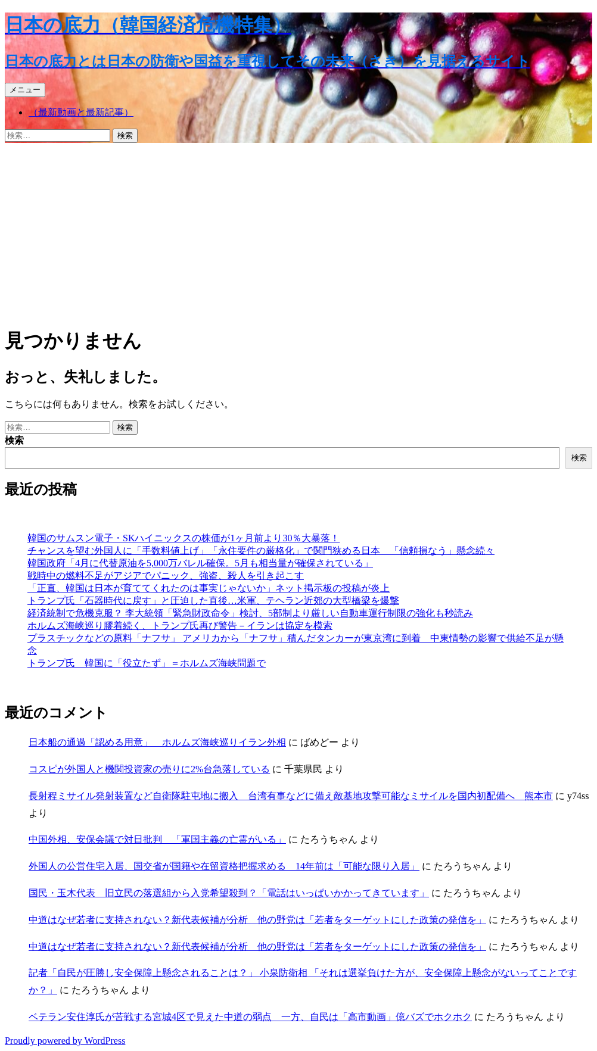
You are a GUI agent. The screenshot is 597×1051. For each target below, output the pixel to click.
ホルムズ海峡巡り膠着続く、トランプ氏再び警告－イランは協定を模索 (179, 625)
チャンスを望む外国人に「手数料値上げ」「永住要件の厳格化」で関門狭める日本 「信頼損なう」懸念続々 (261, 550)
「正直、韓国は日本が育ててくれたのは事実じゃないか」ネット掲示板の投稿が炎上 (208, 588)
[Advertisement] (298, 232)
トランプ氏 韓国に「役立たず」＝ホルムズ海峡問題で (146, 663)
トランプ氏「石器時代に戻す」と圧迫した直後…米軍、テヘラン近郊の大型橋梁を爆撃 (213, 600)
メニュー (25, 89)
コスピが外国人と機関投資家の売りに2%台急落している (149, 769)
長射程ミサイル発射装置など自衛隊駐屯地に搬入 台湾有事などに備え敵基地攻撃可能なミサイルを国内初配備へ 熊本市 (291, 796)
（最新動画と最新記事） (81, 112)
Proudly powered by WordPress (65, 1041)
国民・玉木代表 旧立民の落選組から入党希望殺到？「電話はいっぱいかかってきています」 (229, 893)
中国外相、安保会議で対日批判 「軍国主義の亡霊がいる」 (157, 839)
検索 (14, 440)
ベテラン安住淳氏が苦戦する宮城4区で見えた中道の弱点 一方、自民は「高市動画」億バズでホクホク (250, 1017)
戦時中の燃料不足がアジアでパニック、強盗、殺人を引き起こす (165, 575)
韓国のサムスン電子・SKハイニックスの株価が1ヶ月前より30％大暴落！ (183, 538)
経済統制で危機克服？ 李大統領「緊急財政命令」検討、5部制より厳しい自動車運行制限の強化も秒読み (250, 613)
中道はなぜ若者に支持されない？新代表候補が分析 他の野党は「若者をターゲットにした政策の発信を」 (257, 920)
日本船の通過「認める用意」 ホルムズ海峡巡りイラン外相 (157, 742)
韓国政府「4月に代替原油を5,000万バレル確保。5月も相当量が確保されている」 (200, 563)
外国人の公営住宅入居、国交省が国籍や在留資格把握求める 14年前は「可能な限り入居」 (224, 866)
